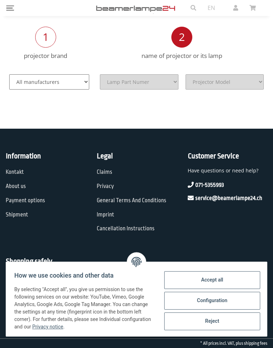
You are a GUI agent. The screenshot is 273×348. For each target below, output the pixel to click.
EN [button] (211, 8)
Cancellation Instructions (126, 228)
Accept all (209, 280)
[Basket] (255, 8)
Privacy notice (103, 327)
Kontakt (15, 172)
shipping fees (255, 343)
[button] (193, 8)
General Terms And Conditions (131, 200)
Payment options (25, 200)
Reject (209, 321)
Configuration (209, 300)
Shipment (17, 215)
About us (16, 186)
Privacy (105, 186)
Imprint (105, 215)
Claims (104, 172)
